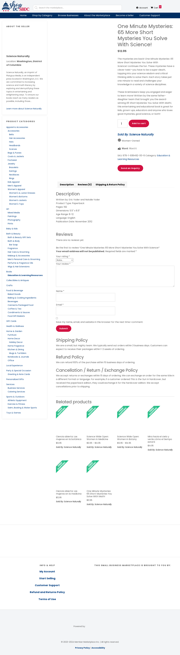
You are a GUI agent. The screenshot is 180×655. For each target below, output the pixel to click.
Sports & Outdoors (15, 396)
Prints (10, 223)
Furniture (12, 334)
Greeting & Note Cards (19, 374)
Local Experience (14, 365)
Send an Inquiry (130, 168)
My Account (47, 571)
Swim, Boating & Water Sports (22, 407)
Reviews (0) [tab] (85, 184)
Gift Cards (11, 321)
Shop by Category (42, 15)
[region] (90, 541)
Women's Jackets (18, 200)
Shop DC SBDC (15, 6)
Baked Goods (14, 294)
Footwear (12, 160)
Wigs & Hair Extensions (19, 266)
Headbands (14, 145)
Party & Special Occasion (18, 370)
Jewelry (11, 163)
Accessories (13, 130)
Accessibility (98, 647)
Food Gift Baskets (16, 316)
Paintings (12, 216)
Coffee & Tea (14, 308)
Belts (11, 134)
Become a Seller (125, 15)
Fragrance (13, 248)
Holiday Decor (16, 342)
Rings (11, 178)
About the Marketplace (97, 15)
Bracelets (13, 167)
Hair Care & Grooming (18, 252)
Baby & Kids (12, 228)
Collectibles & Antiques (17, 280)
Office (11, 360)
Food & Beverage (14, 290)
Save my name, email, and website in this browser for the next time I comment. (99, 322)
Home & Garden (14, 331)
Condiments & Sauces (19, 312)
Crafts (9, 285)
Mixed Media (14, 212)
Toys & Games (13, 412)
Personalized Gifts (15, 379)
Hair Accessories (17, 138)
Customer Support (149, 15)
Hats (11, 141)
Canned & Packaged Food (20, 305)
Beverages (13, 301)
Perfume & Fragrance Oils (20, 263)
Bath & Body (14, 241)
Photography (14, 220)
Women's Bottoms (18, 196)
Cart (157, 7)
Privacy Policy (82, 647)
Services (10, 384)
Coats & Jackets (16, 156)
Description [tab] (67, 184)
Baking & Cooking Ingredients (22, 297)
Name (60, 291)
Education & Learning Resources (25, 275)
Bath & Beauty (13, 233)
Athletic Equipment (17, 400)
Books (9, 271)
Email (60, 304)
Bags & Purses (14, 152)
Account (143, 7)
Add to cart (139, 123)
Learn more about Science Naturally (24, 108)
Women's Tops (16, 204)
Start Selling (47, 578)
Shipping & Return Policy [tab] (110, 184)
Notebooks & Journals (18, 356)
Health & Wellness (15, 326)
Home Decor (14, 338)
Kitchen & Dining (16, 349)
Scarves (13, 149)
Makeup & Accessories (19, 255)
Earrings (13, 171)
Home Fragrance (16, 345)
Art (7, 209)
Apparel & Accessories (17, 127)
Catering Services (16, 391)
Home (23, 15)
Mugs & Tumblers (17, 353)
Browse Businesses (68, 15)
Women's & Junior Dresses (22, 193)
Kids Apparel (14, 182)
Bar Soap (13, 244)
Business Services (16, 388)
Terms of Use (47, 599)
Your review (63, 263)
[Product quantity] (122, 123)
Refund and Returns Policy (47, 592)
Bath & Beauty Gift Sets (19, 237)
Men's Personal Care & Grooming (24, 259)
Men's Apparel (14, 185)
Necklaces (14, 174)
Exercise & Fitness (16, 404)
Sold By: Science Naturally (136, 134)
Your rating (63, 256)
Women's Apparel (16, 189)
